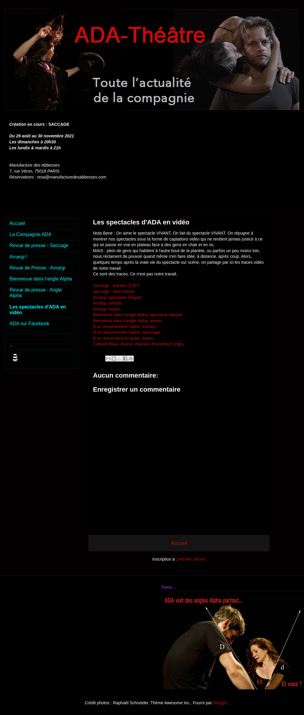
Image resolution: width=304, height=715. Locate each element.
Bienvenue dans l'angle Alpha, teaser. (128, 320)
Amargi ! (18, 256)
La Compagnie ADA (31, 234)
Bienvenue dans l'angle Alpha (41, 278)
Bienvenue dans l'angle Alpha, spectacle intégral (137, 314)
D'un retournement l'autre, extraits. (125, 326)
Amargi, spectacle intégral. (118, 297)
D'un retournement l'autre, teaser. (124, 338)
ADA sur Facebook (29, 323)
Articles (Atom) (191, 559)
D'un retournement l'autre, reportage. (127, 332)
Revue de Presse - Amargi (37, 267)
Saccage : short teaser (114, 291)
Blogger (220, 702)
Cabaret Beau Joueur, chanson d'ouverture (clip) (138, 344)
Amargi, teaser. (107, 309)
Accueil (179, 543)
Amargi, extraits (107, 303)
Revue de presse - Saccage (39, 245)
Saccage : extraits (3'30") (116, 285)
